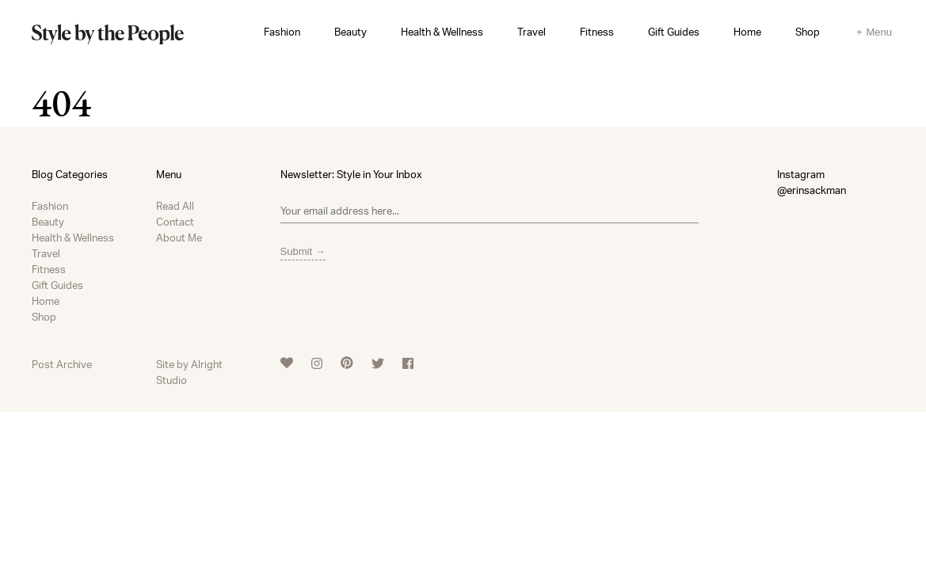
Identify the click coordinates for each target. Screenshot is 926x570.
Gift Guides (673, 31)
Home (747, 31)
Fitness (597, 31)
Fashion (282, 31)
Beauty (350, 31)
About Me (179, 237)
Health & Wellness (442, 31)
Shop (807, 31)
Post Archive (62, 364)
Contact (175, 221)
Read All (175, 206)
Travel (531, 31)
